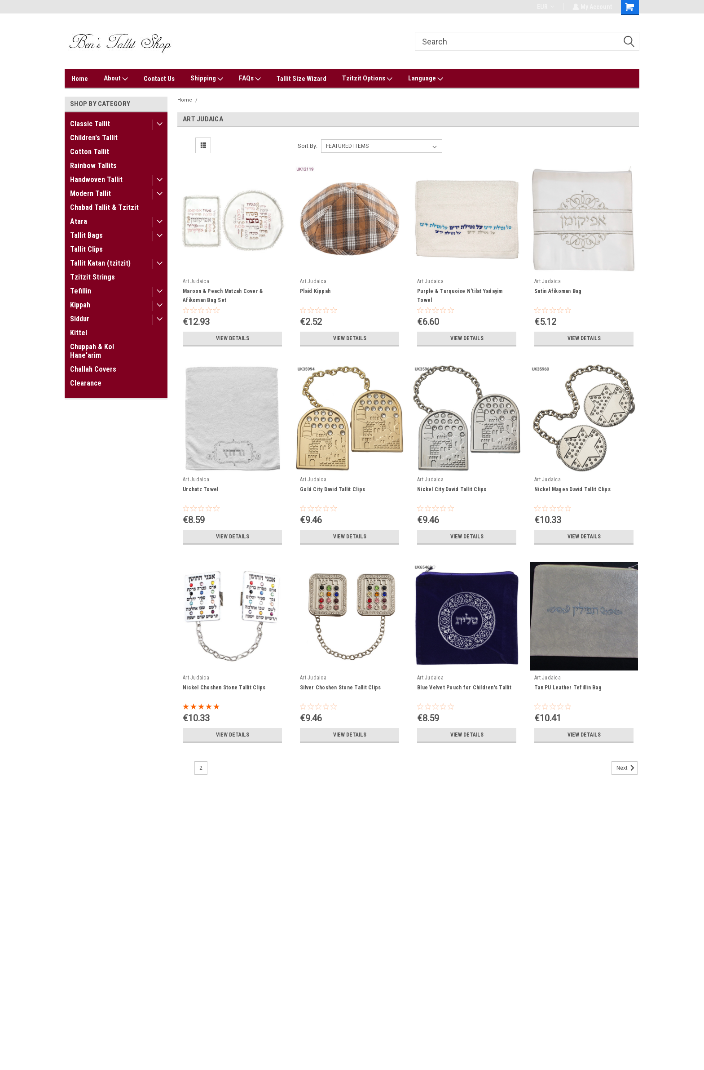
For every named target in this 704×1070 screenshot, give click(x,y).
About (116, 78)
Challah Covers (93, 369)
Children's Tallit (94, 137)
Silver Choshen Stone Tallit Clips (340, 687)
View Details (232, 338)
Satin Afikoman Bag (558, 291)
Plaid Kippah (315, 291)
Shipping (206, 78)
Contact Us (159, 79)
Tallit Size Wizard (301, 79)
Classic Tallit (90, 124)
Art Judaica (215, 100)
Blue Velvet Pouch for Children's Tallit (464, 687)
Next (627, 768)
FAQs (250, 78)
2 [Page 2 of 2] (200, 768)
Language (425, 78)
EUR (544, 6)
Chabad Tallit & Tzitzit (104, 207)
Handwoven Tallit (96, 179)
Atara (78, 221)
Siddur (79, 319)
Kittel (78, 333)
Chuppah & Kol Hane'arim (92, 351)
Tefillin (80, 291)
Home (79, 79)
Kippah (80, 305)
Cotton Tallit (89, 151)
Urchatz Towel (200, 489)
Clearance (85, 383)
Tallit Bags (86, 235)
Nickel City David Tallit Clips (452, 489)
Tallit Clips (86, 249)
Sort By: (307, 145)
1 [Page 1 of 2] (185, 768)
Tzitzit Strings (92, 277)
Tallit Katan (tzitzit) (100, 263)
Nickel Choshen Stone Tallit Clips (224, 687)
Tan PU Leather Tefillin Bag (568, 687)
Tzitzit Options (367, 78)
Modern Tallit (90, 193)
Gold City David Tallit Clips (332, 489)
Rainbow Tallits (93, 165)
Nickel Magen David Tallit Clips (572, 489)
